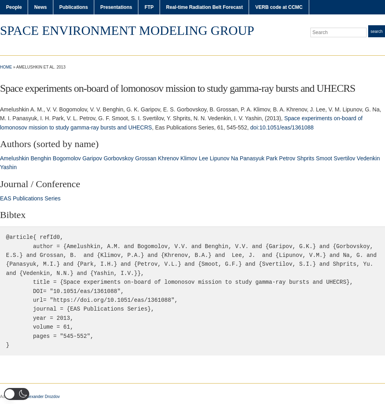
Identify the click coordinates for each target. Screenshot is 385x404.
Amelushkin (14, 158)
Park (272, 158)
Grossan (145, 158)
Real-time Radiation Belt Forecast (204, 7)
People (14, 7)
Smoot (324, 158)
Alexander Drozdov (43, 396)
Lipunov (219, 158)
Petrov (287, 158)
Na (234, 158)
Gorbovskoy (118, 158)
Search (377, 31)
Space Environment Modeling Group (127, 30)
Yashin (8, 167)
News (40, 7)
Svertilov (344, 158)
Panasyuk (252, 158)
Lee (203, 158)
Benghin (40, 158)
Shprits (305, 158)
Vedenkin (368, 158)
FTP (149, 7)
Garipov (92, 158)
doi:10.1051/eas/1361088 (282, 127)
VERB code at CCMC (278, 7)
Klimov (188, 158)
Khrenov (168, 158)
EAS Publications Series (30, 198)
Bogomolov (67, 158)
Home (6, 67)
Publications (73, 7)
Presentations (116, 7)
